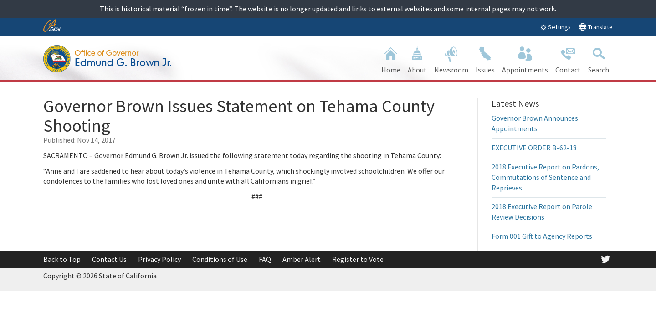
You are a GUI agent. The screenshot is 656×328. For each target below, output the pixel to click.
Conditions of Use (219, 259)
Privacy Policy (159, 259)
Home (390, 59)
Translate (596, 26)
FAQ (265, 259)
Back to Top (62, 259)
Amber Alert (301, 259)
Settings (555, 27)
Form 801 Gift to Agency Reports (542, 236)
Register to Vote (358, 259)
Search (598, 59)
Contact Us (109, 259)
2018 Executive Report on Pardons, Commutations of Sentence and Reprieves (545, 177)
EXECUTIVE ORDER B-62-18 (534, 147)
